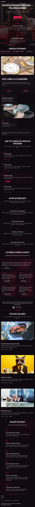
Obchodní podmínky (8, 501)
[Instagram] (4, 498)
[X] (2, 498)
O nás (2, 501)
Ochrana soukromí (15, 501)
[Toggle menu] (33, 1)
